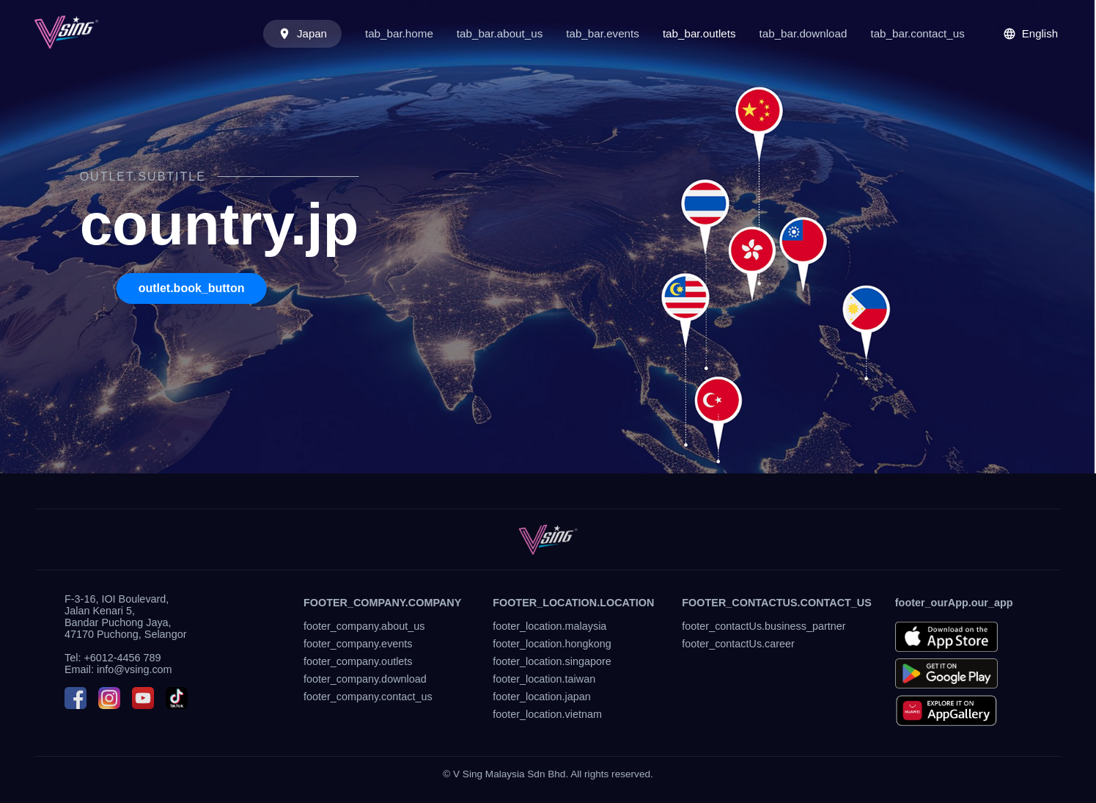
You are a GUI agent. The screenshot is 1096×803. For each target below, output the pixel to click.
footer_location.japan (542, 696)
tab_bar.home (399, 33)
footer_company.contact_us (368, 696)
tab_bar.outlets (699, 33)
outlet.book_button (192, 288)
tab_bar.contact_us (917, 33)
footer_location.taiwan (544, 679)
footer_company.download (365, 679)
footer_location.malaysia (549, 626)
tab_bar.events (602, 33)
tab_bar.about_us (500, 33)
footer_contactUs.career (738, 644)
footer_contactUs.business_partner (763, 626)
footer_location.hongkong (552, 644)
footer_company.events (358, 644)
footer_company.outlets (358, 661)
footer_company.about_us (364, 626)
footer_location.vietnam (547, 714)
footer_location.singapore (552, 661)
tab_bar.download (803, 33)
